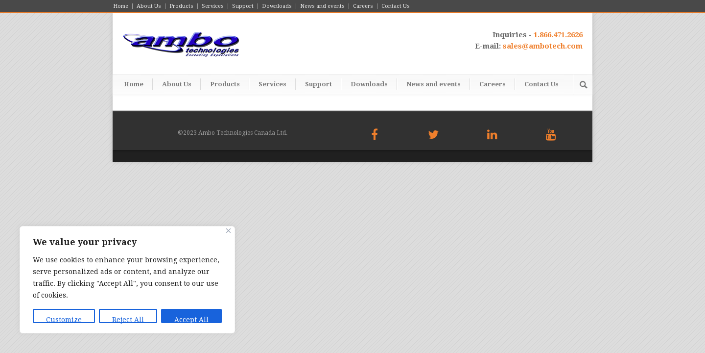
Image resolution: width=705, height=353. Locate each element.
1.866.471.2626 (558, 34)
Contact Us (395, 6)
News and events (322, 6)
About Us (149, 6)
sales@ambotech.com (543, 46)
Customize (64, 319)
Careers (363, 6)
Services (213, 6)
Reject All (128, 319)
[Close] (228, 230)
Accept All (191, 319)
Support (243, 6)
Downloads (277, 6)
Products (181, 6)
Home (120, 6)
